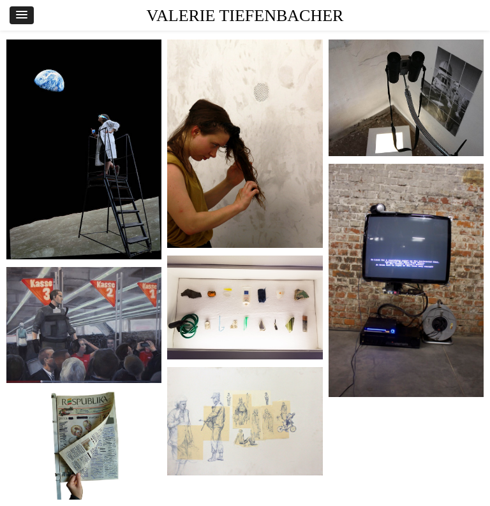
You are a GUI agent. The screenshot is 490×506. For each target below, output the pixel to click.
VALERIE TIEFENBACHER (245, 15)
